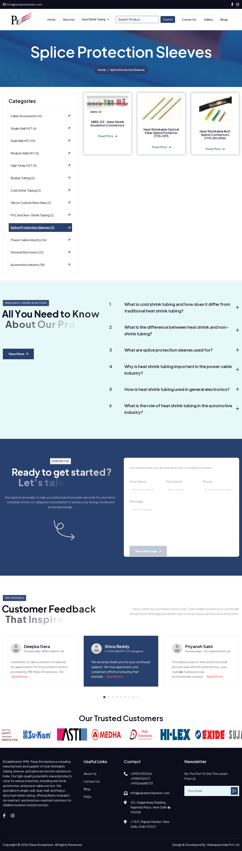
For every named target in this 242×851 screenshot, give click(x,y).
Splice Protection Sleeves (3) (32, 228)
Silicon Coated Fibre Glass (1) (31, 203)
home (102, 70)
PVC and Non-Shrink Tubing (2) (32, 215)
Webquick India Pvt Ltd (223, 845)
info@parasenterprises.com (22, 4)
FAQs (87, 797)
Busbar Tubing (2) (23, 178)
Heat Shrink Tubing (93, 19)
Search (168, 19)
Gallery (208, 19)
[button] (104, 697)
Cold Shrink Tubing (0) (26, 191)
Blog (87, 789)
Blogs (224, 19)
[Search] (137, 19)
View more (16, 354)
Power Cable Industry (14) (29, 240)
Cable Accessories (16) (26, 116)
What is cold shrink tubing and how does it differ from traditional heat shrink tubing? (169, 312)
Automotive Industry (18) (28, 265)
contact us (92, 781)
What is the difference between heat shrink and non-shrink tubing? (169, 335)
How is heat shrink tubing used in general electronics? (169, 393)
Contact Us (189, 19)
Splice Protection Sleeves (127, 70)
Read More (19, 676)
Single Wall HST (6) (23, 129)
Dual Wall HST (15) (23, 141)
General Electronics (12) (27, 253)
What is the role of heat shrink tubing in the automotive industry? (170, 413)
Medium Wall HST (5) (25, 153)
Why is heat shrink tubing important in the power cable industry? (170, 374)
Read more (105, 136)
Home (51, 19)
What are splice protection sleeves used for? (161, 354)
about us (68, 19)
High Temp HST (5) (24, 166)
